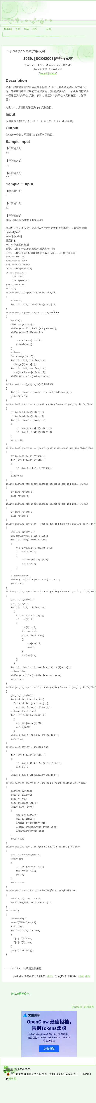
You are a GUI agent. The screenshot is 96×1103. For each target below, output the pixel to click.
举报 (87, 976)
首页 (17, 29)
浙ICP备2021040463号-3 (64, 1074)
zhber (50, 976)
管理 (48, 29)
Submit (44, 73)
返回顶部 (89, 1006)
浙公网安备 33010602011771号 (26, 1074)
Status (52, 73)
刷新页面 (77, 1006)
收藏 (81, 976)
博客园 (8, 29)
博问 (26, 29)
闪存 (34, 29)
